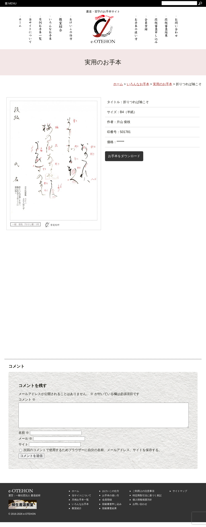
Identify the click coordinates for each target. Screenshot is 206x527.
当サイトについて (81, 500)
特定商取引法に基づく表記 (147, 500)
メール (25, 443)
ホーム (75, 495)
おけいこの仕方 (110, 495)
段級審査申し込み (112, 509)
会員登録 (107, 504)
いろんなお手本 (80, 509)
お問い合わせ (140, 509)
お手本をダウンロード (124, 156)
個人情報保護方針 (142, 504)
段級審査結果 (109, 513)
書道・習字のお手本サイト (103, 11)
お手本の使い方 (110, 500)
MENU (10, 3)
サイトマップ (180, 495)
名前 (24, 437)
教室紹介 (76, 513)
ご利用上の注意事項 (143, 495)
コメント (27, 399)
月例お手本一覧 (80, 504)
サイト (23, 449)
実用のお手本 (162, 84)
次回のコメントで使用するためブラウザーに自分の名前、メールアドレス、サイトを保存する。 (92, 454)
